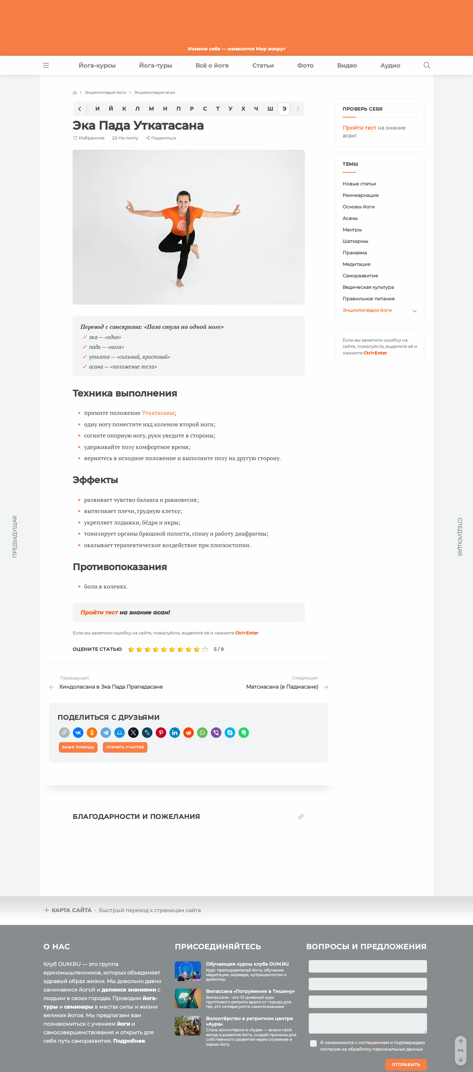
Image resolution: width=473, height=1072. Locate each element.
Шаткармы (355, 241)
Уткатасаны (158, 413)
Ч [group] (256, 109)
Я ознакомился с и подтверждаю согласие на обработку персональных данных (372, 1046)
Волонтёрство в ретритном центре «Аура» (249, 1021)
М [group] (151, 109)
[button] (79, 109)
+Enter (247, 632)
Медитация (356, 264)
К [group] (124, 109)
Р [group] (192, 109)
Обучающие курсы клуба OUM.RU (247, 964)
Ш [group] (270, 109)
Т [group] (217, 109)
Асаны (350, 218)
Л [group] (137, 109)
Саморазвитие (360, 276)
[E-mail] (125, 137)
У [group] (230, 109)
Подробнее (129, 1041)
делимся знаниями (128, 990)
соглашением (373, 1042)
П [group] (178, 109)
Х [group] (243, 109)
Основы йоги (359, 207)
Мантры (352, 230)
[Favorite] (88, 138)
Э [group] (284, 109)
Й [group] (111, 109)
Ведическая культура (368, 287)
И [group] (97, 109)
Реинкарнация (360, 195)
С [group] (205, 109)
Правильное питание (369, 299)
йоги (123, 1024)
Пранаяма (355, 253)
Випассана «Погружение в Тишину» (250, 991)
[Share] (161, 138)
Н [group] (165, 109)
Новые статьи (359, 184)
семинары (78, 1007)
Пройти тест (99, 612)
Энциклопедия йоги (367, 310)
